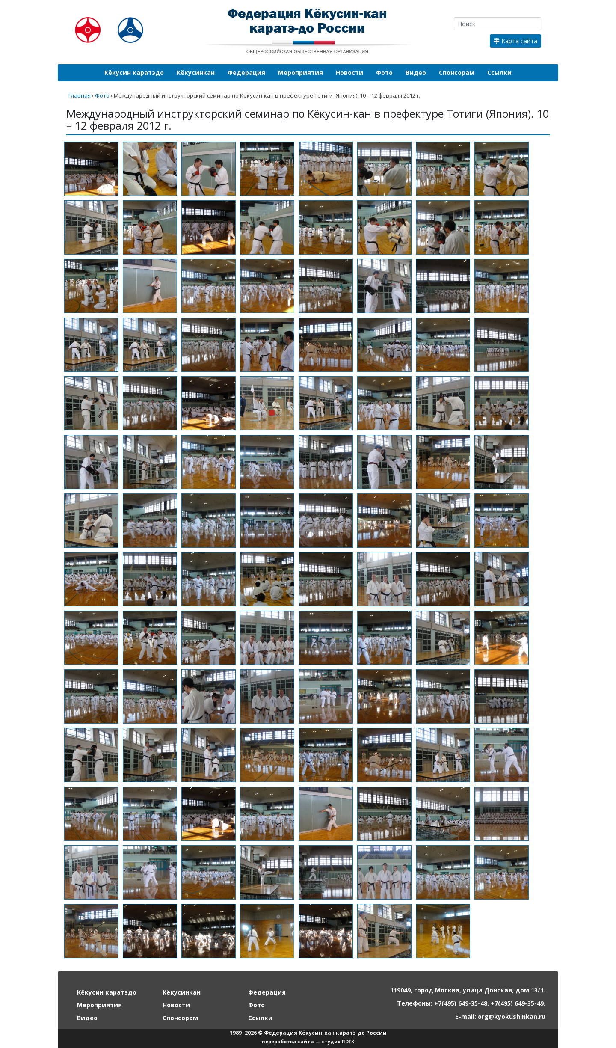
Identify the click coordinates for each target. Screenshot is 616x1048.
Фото (384, 72)
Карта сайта (515, 41)
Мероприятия (300, 72)
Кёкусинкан (196, 72)
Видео (416, 72)
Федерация (246, 72)
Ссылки (499, 72)
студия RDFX (338, 1041)
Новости (349, 72)
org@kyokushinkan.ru (511, 1016)
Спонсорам (456, 72)
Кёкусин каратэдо (134, 72)
